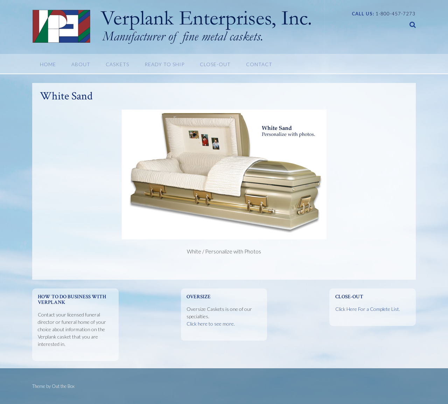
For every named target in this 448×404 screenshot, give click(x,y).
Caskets (117, 64)
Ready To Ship (164, 64)
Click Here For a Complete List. (367, 309)
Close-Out (215, 64)
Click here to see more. (211, 324)
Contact (259, 64)
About (80, 64)
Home (48, 64)
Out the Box (63, 386)
